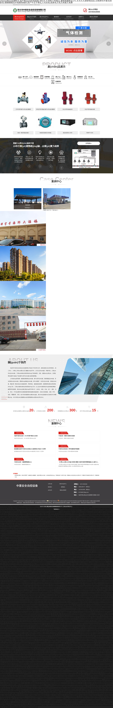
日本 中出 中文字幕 (43, 553)
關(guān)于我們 (31, 18)
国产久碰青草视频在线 (27, 529)
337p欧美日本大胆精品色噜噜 (51, 558)
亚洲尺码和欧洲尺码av (90, 510)
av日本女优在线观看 (101, 572)
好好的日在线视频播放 (53, 543)
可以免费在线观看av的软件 (35, 570)
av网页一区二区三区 (55, 574)
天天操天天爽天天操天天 (40, 551)
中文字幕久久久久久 (65, 513)
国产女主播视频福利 (21, 543)
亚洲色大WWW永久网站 (67, 572)
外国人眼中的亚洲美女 (81, 536)
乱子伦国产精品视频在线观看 (74, 551)
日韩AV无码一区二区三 (76, 520)
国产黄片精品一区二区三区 (88, 529)
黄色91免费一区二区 (37, 529)
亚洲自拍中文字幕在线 (20, 520)
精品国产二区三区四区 (39, 525)
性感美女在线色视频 (78, 572)
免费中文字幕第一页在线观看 (88, 557)
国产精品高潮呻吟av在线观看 (75, 569)
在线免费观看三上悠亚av (43, 541)
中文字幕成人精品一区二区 (87, 543)
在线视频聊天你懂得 (51, 565)
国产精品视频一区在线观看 (57, 560)
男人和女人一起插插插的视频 (10, 572)
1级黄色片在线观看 (29, 525)
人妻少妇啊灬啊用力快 (13, 524)
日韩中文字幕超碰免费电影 (54, 553)
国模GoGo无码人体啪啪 (105, 513)
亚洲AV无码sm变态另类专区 (101, 574)
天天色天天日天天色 (35, 512)
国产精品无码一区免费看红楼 (64, 529)
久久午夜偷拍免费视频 (54, 541)
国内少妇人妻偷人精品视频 (15, 515)
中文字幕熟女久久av (90, 560)
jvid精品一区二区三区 (88, 534)
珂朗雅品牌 (58, 475)
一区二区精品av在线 (97, 551)
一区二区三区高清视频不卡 (57, 524)
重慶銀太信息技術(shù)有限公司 (74, 475)
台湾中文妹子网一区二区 (5, 508)
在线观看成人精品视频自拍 (38, 538)
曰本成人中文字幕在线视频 (16, 577)
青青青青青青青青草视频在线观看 (60, 546)
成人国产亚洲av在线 (55, 522)
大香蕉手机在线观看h (25, 512)
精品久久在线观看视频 (74, 558)
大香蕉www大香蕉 (98, 508)
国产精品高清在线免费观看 (78, 508)
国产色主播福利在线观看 (9, 553)
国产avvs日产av (16, 555)
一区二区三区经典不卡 (78, 562)
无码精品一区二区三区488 (10, 513)
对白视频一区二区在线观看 (83, 538)
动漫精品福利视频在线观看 (10, 519)
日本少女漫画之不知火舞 (23, 562)
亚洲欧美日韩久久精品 (57, 539)
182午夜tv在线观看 (95, 520)
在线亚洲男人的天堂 (71, 531)
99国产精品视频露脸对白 (44, 508)
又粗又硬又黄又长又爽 (92, 575)
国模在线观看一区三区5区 (33, 522)
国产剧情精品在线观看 (92, 570)
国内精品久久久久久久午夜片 (98, 544)
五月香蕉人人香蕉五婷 (106, 536)
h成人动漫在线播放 (75, 513)
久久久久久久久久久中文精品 (101, 565)
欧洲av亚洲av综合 (86, 520)
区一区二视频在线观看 (66, 534)
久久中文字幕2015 (48, 569)
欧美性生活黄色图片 (102, 548)
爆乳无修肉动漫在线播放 (35, 562)
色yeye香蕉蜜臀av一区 (56, 512)
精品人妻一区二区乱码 (85, 558)
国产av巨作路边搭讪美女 (24, 574)
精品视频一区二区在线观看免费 (93, 522)
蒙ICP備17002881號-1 (53, 500)
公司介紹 (50, 483)
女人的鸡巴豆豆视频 (65, 527)
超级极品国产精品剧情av (37, 555)
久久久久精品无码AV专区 (47, 575)
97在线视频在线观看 (18, 565)
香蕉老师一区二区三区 (92, 548)
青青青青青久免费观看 (63, 558)
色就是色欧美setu (102, 538)
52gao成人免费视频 (47, 555)
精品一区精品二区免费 (55, 544)
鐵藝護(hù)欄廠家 (32, 475)
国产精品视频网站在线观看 (27, 569)
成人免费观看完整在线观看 (39, 531)
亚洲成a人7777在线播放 (16, 548)
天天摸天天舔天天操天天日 (45, 517)
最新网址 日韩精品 (93, 538)
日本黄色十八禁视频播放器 (26, 531)
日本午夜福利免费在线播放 (60, 531)
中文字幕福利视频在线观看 (9, 536)
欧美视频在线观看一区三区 (15, 569)
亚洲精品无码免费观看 (100, 517)
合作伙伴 (69, 18)
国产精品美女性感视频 (30, 534)
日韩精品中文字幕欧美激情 (27, 515)
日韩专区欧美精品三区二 (9, 557)
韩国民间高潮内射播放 (51, 532)
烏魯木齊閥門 (24, 475)
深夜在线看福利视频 (50, 551)
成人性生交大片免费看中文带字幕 (103, 510)
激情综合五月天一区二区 (44, 522)
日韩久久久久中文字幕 (29, 551)
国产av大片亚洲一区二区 (31, 541)
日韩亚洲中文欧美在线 (15, 512)
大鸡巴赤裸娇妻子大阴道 (85, 567)
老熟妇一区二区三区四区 (70, 575)
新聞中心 (81, 18)
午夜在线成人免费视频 (35, 563)
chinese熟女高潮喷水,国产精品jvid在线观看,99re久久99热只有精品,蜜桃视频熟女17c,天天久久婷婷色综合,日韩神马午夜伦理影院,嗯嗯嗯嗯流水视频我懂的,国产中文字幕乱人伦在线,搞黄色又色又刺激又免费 (46, 506)
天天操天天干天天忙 (99, 529)
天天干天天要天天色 (97, 534)
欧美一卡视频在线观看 (46, 579)
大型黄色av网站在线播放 (27, 527)
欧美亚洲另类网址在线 (16, 538)
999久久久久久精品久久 (58, 575)
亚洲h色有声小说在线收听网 (44, 524)
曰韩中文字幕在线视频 (76, 529)
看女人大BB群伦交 (68, 560)
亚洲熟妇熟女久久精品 (83, 546)
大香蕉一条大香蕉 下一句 (93, 531)
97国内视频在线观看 (60, 538)
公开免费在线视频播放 (79, 553)
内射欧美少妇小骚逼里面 (42, 543)
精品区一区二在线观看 (96, 567)
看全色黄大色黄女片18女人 (50, 548)
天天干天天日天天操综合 (8, 534)
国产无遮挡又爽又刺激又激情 (79, 560)
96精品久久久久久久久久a (11, 532)
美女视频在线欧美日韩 (8, 510)
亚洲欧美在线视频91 (103, 546)
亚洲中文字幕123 (102, 541)
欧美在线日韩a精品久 (26, 538)
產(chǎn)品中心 (44, 18)
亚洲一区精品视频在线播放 (11, 543)
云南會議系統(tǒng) (50, 475)
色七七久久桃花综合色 (31, 510)
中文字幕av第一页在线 (34, 519)
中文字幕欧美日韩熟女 (32, 524)
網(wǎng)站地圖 (28, 500)
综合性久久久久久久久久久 (87, 550)
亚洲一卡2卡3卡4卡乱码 (47, 570)
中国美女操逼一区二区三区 (6, 544)
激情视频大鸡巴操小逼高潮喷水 (53, 527)
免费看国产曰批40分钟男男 (106, 515)
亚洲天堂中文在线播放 (89, 565)
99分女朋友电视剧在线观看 (104, 553)
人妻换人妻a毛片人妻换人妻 (78, 539)
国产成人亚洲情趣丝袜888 (66, 525)
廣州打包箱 (63, 475)
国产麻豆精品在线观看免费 (54, 520)
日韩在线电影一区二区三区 (30, 565)
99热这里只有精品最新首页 (21, 550)
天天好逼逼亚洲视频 (94, 515)
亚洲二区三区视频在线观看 (14, 579)
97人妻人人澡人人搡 (24, 560)
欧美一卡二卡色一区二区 (103, 524)
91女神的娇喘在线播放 (76, 574)
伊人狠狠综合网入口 (77, 512)
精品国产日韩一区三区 (8, 522)
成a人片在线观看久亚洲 (32, 544)
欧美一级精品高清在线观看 (67, 522)
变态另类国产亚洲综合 (33, 513)
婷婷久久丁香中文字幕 (66, 544)
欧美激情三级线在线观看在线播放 (64, 532)
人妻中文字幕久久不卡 (72, 548)
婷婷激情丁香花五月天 (57, 517)
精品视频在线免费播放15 (88, 517)
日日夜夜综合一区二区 (69, 524)
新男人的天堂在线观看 (67, 512)
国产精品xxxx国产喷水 (86, 544)
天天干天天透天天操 (21, 532)
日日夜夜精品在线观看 (99, 550)
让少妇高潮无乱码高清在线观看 (43, 534)
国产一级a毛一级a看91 (43, 513)
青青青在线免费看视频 (33, 517)
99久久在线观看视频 (7, 529)
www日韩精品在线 (74, 515)
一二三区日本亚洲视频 (84, 515)
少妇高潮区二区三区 (89, 508)
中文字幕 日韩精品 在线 (44, 557)
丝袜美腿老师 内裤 (21, 567)
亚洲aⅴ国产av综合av (11, 567)
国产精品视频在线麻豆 (41, 536)
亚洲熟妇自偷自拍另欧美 (28, 558)
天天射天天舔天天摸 (75, 527)
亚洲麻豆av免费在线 (72, 570)
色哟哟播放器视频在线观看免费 (60, 570)
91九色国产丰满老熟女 (102, 519)
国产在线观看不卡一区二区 (79, 522)
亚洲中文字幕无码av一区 (61, 551)
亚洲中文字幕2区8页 (90, 539)
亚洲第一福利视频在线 (85, 513)
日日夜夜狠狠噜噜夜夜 (101, 562)
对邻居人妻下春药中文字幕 (88, 574)
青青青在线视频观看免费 (28, 548)
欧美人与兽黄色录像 (31, 543)
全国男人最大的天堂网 (42, 520)
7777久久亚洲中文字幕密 (101, 539)
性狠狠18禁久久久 (68, 562)
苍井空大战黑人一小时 (93, 579)
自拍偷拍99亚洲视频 (98, 532)
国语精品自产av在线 (74, 567)
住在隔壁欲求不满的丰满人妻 (75, 557)
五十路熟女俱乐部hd (39, 548)
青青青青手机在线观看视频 (43, 510)
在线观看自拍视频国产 (95, 558)
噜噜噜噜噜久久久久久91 (47, 562)
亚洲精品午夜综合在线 (30, 567)
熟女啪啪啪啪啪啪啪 (63, 557)
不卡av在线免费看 (22, 524)
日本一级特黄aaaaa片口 (79, 519)
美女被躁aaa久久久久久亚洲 (28, 577)
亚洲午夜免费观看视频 (66, 508)
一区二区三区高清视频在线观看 (11, 574)
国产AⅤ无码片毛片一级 (20, 536)
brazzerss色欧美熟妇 (92, 524)
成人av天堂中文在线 (40, 577)
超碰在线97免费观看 (106, 567)
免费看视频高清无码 (41, 532)
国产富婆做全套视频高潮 (91, 519)
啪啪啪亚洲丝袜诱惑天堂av (81, 524)
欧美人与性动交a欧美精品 (40, 527)
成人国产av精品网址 (56, 579)
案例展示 (56, 18)
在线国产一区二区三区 (34, 560)
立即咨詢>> (88, 143)
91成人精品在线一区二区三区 (47, 550)
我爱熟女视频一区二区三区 (21, 553)
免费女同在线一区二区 (66, 520)
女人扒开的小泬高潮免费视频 (63, 565)
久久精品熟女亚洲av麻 (18, 551)
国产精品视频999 (18, 558)
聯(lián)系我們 (94, 18)
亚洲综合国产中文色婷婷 (64, 543)
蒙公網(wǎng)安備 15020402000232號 (66, 500)
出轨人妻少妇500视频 (8, 565)
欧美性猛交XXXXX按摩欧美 (66, 541)
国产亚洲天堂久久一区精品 (78, 510)
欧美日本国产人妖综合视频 (79, 541)
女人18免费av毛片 (6, 531)
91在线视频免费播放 (53, 567)
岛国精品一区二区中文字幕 (19, 510)
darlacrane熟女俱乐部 (73, 546)
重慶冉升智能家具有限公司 (88, 475)
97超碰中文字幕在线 (9, 558)
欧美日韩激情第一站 (67, 517)
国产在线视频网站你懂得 (65, 510)
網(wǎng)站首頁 (19, 18)
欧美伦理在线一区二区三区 (45, 539)
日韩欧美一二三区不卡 (71, 538)
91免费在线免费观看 (104, 531)
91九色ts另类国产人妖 (11, 541)
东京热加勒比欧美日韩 (26, 555)
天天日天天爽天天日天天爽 (56, 519)
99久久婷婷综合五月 (17, 527)
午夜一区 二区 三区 (10, 520)
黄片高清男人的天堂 (14, 560)
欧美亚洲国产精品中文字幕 (61, 550)
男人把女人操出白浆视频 (103, 575)
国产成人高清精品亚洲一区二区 (53, 577)
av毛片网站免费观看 (31, 532)
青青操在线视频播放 (61, 548)
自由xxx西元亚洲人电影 (46, 546)
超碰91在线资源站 (108, 543)
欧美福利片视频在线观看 (77, 534)
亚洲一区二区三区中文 (23, 517)
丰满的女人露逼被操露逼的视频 (19, 508)
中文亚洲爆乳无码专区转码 (98, 525)
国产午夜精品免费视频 (45, 519)
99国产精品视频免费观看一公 (74, 550)
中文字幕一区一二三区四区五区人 (17, 525)
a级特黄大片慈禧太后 (55, 534)
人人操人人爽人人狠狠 (68, 563)
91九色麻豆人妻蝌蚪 (4, 517)
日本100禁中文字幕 (57, 563)
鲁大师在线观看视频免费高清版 (52, 525)
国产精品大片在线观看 (77, 517)
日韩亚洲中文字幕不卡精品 (22, 519)
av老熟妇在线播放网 (75, 544)
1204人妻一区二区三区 (87, 551)
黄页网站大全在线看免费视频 (67, 577)
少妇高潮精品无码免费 (35, 574)
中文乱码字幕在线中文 (96, 527)
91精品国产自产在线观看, (42, 567)
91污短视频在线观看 (100, 560)
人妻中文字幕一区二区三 (54, 513)
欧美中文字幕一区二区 (46, 512)
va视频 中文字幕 (49, 531)
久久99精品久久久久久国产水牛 (89, 512)
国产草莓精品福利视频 (76, 543)
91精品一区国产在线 (78, 563)
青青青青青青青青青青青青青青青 (60, 569)
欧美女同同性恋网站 (100, 557)
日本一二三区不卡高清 (10, 550)
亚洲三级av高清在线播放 (31, 520)
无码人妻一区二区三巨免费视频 (33, 546)
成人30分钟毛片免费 (98, 543)
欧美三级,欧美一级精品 (68, 519)
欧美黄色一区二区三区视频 (32, 539)
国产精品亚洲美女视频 (81, 575)
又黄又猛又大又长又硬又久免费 (14, 563)
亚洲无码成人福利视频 (35, 579)
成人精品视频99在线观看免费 (11, 539)
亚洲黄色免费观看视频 (19, 534)
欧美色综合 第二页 (21, 546)
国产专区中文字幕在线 (85, 527)
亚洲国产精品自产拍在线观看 (19, 522)
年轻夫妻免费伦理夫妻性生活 (89, 572)
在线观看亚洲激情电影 (55, 510)
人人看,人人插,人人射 (87, 555)
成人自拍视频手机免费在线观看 (41, 515)
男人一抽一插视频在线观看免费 (24, 572)
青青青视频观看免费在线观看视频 (74, 555)
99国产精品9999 (13, 517)
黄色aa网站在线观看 (105, 522)
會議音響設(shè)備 (41, 475)
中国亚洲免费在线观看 (55, 508)
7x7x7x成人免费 (22, 539)
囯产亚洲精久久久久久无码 (34, 550)
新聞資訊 (63, 487)
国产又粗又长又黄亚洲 (45, 560)
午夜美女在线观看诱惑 (22, 513)
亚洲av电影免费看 (87, 525)
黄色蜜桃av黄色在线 (31, 536)
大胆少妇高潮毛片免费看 (32, 508)
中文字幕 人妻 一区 (23, 575)
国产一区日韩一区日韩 (102, 512)
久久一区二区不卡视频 (70, 536)
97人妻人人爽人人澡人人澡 (92, 577)
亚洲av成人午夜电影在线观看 (19, 544)
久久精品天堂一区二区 (77, 525)
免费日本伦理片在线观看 (64, 515)
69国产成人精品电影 (17, 529)
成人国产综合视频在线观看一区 (50, 529)
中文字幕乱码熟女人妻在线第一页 (40, 572)
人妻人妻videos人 (51, 536)
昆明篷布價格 (18, 475)
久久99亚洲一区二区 (53, 515)
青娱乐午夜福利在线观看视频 (91, 553)
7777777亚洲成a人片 (15, 531)
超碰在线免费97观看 (95, 513)
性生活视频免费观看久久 (91, 541)
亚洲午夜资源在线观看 (81, 531)
